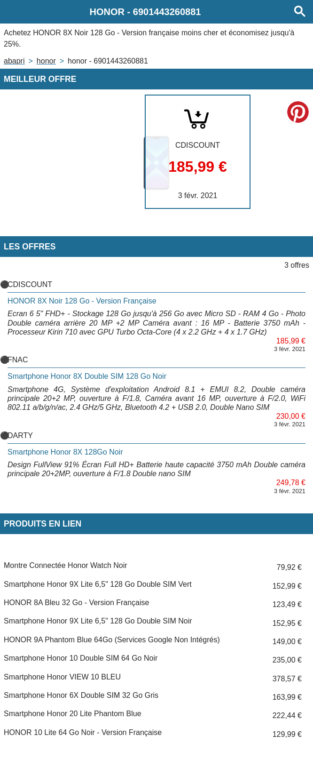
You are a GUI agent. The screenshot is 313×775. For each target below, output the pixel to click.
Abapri (14, 61)
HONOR (46, 61)
